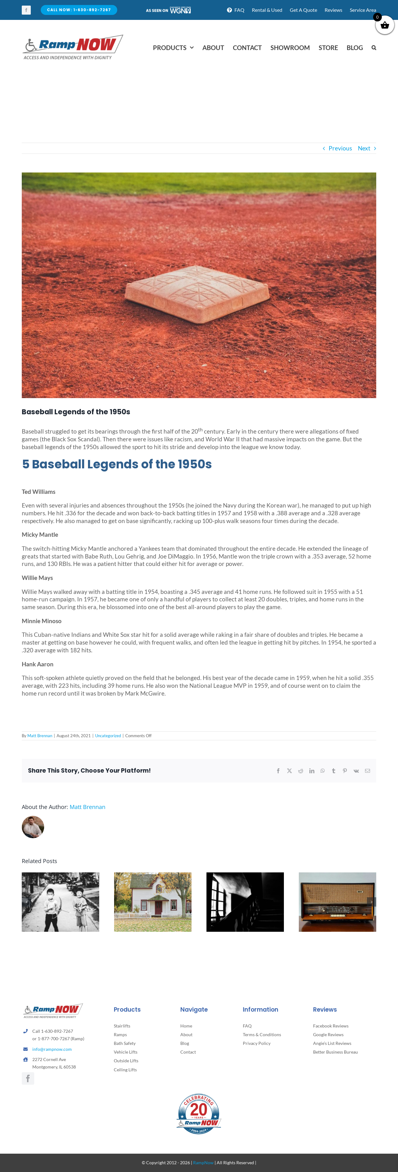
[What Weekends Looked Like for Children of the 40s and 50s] (60, 876)
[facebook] (26, 10)
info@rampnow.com (52, 1049)
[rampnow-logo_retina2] (73, 35)
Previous (340, 148)
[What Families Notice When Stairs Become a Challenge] (245, 876)
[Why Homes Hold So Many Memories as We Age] (153, 876)
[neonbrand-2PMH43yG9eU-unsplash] (199, 285)
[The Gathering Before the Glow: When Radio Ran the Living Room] (337, 876)
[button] (374, 47)
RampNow (203, 1162)
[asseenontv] (168, 8)
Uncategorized (108, 735)
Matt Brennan (39, 735)
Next (364, 148)
